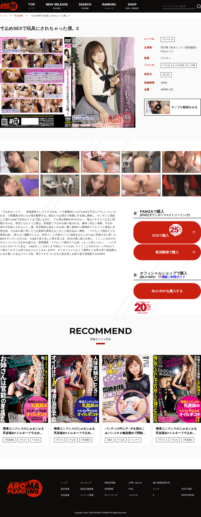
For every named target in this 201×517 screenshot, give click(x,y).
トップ (3, 15)
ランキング (85, 482)
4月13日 (166, 75)
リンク (156, 489)
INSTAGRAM (187, 495)
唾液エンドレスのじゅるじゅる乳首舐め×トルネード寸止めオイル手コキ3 (176, 431)
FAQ (131, 489)
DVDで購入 (167, 230)
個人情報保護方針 (161, 482)
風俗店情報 (110, 482)
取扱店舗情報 (87, 489)
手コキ (24, 440)
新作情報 (65, 489)
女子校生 (181, 65)
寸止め (167, 65)
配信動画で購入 (167, 252)
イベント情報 (87, 495)
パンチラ (135, 440)
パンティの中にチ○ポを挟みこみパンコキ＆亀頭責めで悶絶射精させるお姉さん (125, 431)
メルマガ (133, 495)
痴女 (110, 440)
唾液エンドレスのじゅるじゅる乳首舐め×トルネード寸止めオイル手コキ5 (23, 431)
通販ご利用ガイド (173, 277)
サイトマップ (111, 495)
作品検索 (18, 15)
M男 (193, 65)
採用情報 (109, 489)
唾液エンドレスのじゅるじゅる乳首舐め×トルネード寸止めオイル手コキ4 (74, 431)
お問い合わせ (135, 482)
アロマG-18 (167, 39)
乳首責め (10, 440)
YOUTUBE (186, 489)
